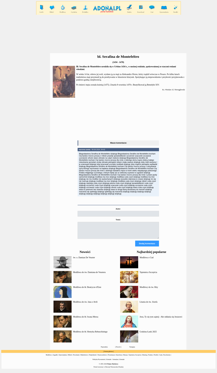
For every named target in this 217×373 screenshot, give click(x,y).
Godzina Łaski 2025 (148, 334)
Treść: (118, 220)
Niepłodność (93, 357)
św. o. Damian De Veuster (84, 260)
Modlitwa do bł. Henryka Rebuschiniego (90, 334)
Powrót (118, 349)
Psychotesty (167, 357)
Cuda (160, 357)
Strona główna (108, 354)
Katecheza (119, 357)
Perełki (156, 357)
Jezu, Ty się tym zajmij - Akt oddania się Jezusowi (161, 319)
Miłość (70, 357)
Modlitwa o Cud (147, 260)
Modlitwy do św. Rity (149, 290)
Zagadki (55, 357)
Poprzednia (104, 349)
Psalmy (150, 357)
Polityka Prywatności (99, 362)
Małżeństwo (84, 357)
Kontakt (122, 362)
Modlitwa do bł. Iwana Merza (85, 319)
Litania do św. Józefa (148, 304)
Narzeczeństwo (102, 357)
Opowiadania (63, 357)
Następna (132, 349)
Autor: (118, 209)
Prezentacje (111, 357)
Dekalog (144, 357)
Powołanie (76, 357)
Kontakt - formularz (113, 362)
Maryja (125, 357)
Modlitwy (49, 357)
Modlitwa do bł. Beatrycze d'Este (87, 290)
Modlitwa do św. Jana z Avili (85, 304)
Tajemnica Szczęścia (148, 275)
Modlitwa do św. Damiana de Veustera (89, 275)
